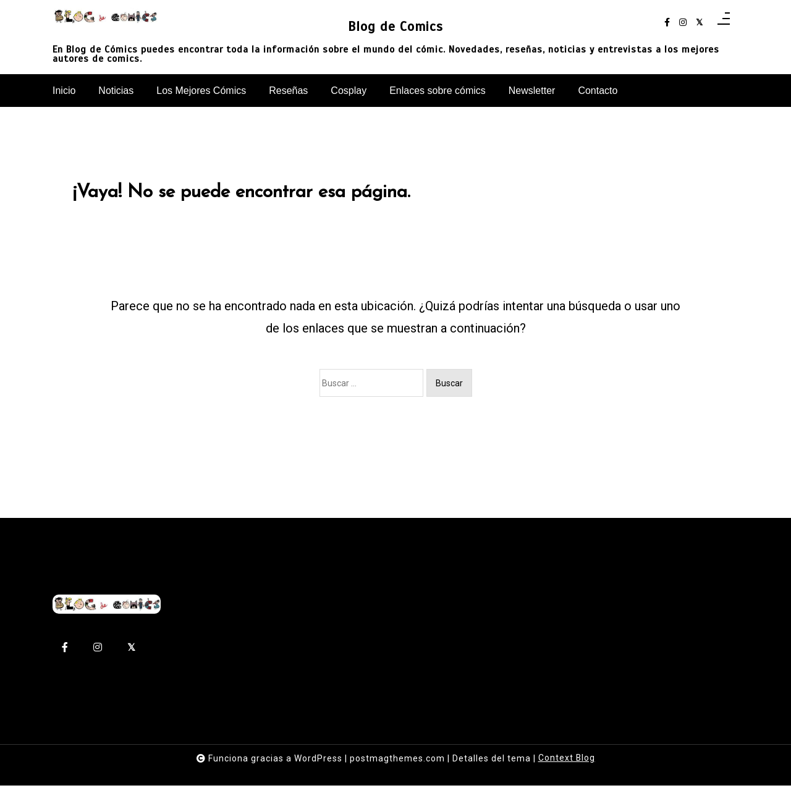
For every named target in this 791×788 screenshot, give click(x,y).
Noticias (115, 90)
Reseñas (288, 90)
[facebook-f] (667, 22)
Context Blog (566, 761)
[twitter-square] (699, 22)
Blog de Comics (395, 26)
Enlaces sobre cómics (437, 90)
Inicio (64, 90)
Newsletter (532, 90)
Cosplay (348, 90)
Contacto (597, 90)
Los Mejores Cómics (201, 90)
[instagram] (683, 22)
